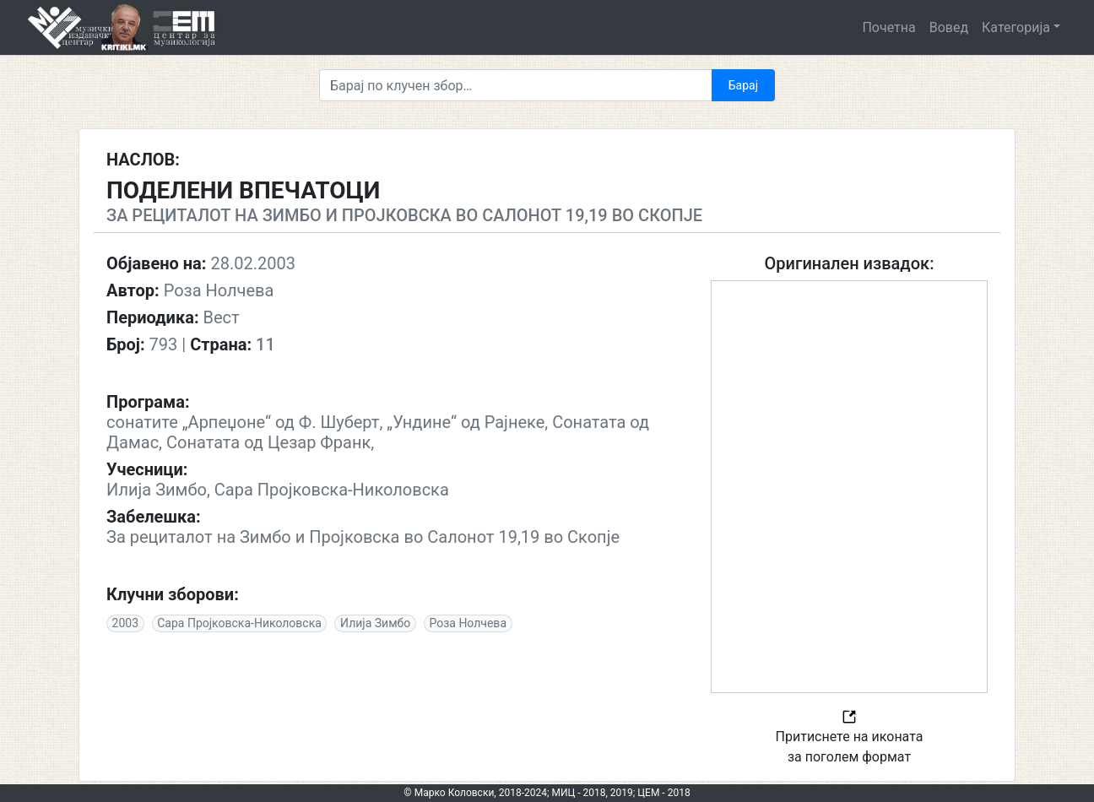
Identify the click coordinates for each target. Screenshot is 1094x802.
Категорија (1016, 27)
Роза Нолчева (467, 623)
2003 (125, 623)
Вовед (948, 27)
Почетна (888, 27)
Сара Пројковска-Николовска (239, 623)
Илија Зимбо (375, 623)
